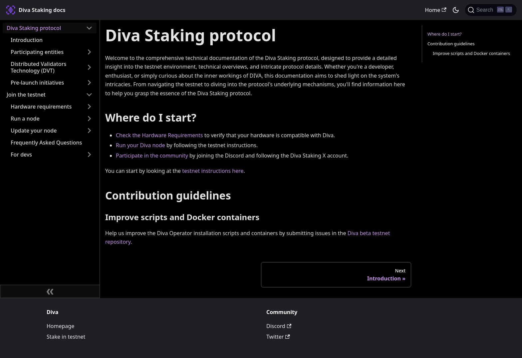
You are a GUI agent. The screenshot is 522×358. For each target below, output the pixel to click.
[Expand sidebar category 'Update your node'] (89, 130)
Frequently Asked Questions (46, 142)
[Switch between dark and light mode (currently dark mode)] (455, 10)
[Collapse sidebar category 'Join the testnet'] (89, 94)
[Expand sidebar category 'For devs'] (89, 154)
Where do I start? (444, 34)
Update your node (34, 130)
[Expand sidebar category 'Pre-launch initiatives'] (89, 82)
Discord (278, 326)
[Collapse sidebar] (50, 291)
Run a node (25, 118)
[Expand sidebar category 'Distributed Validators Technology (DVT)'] (89, 67)
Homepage (60, 326)
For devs (21, 154)
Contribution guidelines (451, 44)
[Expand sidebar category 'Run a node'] (89, 118)
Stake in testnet (66, 336)
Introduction (27, 40)
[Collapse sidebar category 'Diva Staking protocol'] (89, 28)
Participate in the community (152, 155)
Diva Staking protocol (34, 28)
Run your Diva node (140, 145)
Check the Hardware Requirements (159, 135)
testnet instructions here (212, 171)
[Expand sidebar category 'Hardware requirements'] (89, 106)
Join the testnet (26, 94)
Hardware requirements (41, 106)
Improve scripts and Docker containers (471, 53)
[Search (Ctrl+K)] (491, 10)
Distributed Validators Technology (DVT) (38, 67)
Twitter (278, 336)
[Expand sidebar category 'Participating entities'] (89, 52)
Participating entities (37, 52)
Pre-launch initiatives (37, 82)
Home (435, 10)
